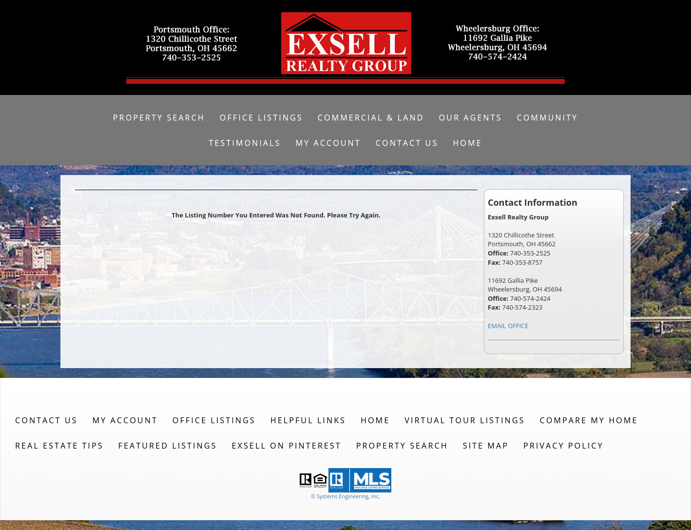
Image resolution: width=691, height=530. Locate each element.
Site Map (486, 445)
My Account (328, 142)
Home (467, 142)
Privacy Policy (563, 445)
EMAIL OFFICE (508, 325)
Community (547, 117)
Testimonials (245, 142)
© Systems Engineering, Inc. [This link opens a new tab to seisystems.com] (345, 496)
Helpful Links (308, 420)
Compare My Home (588, 420)
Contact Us (407, 142)
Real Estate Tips (59, 445)
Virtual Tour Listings (464, 420)
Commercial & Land (371, 117)
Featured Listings (167, 445)
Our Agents (470, 117)
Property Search (159, 117)
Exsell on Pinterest (287, 445)
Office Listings (261, 117)
